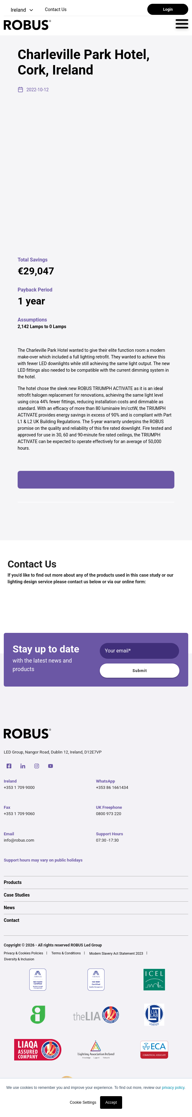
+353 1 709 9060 (19, 813)
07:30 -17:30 (107, 840)
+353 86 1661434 (112, 787)
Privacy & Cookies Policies (23, 953)
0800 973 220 (108, 813)
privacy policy (173, 1087)
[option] (96, 882)
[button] (19, 10)
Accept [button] (111, 1102)
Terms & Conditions (66, 953)
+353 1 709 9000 (19, 787)
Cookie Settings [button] (83, 1102)
